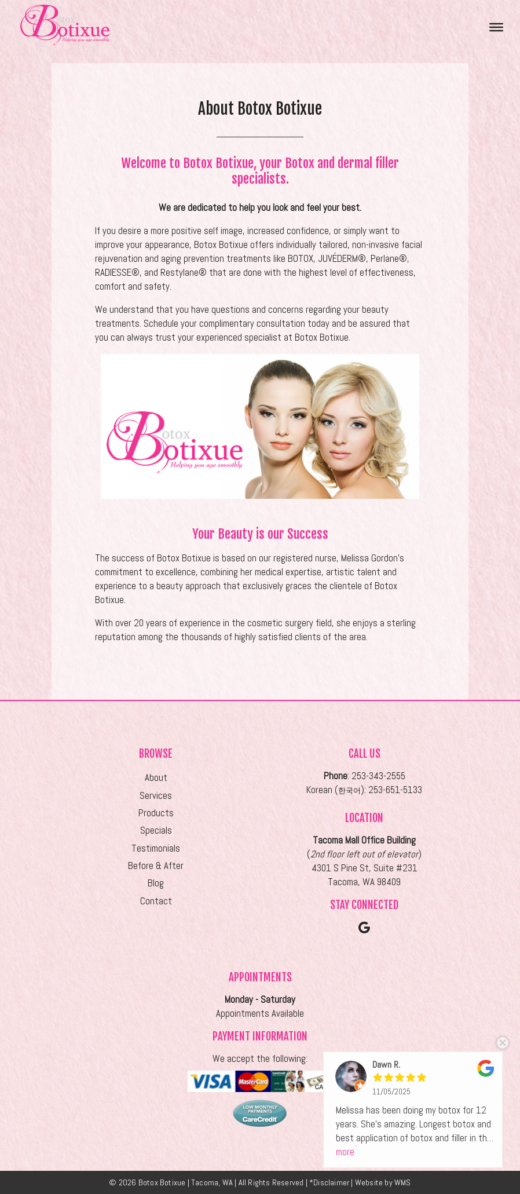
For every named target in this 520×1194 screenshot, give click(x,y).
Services (156, 796)
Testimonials (155, 848)
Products (156, 813)
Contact (156, 901)
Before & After (156, 866)
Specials (156, 830)
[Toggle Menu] (496, 27)
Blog (156, 883)
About (156, 778)
